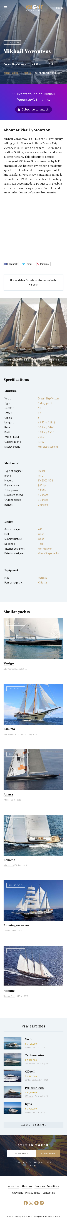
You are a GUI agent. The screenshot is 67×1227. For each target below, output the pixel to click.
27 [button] (55, 360)
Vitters (6, 800)
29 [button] (58, 360)
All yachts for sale (33, 1124)
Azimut (28, 1047)
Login (59, 8)
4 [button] (13, 360)
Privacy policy (32, 1192)
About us (27, 1186)
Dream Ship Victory (15, 64)
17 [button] (37, 360)
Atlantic (9, 991)
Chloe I (29, 1071)
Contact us (49, 1192)
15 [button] (33, 360)
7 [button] (19, 360)
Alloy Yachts (9, 669)
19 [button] (40, 360)
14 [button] (31, 360)
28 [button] (56, 360)
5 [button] (15, 360)
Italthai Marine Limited (13, 734)
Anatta (8, 794)
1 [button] (8, 360)
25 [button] (51, 360)
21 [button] (44, 360)
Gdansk (7, 930)
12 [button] (28, 360)
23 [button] (47, 360)
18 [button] (38, 360)
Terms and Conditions (46, 1186)
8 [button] (21, 360)
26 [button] (53, 360)
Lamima (9, 729)
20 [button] (42, 360)
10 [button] (24, 360)
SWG (28, 1039)
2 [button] (10, 360)
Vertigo (9, 663)
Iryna (28, 1104)
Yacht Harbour (35, 8)
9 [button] (22, 360)
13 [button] (30, 360)
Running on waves (16, 925)
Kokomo (9, 860)
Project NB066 (34, 1087)
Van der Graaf (9, 996)
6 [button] (17, 360)
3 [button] (12, 360)
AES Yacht (29, 1096)
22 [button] (46, 360)
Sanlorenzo (30, 1080)
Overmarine (30, 1063)
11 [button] (26, 360)
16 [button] (35, 360)
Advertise (13, 1186)
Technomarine (34, 1055)
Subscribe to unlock (35, 109)
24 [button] (49, 360)
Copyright (17, 1192)
